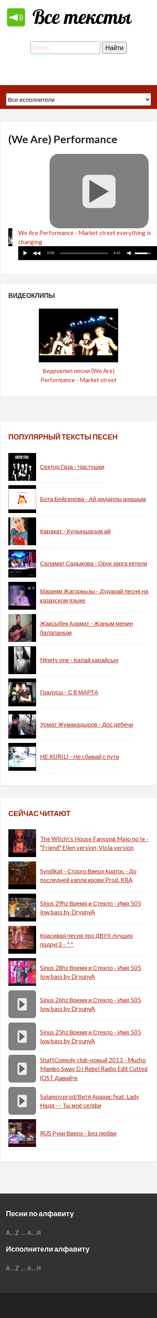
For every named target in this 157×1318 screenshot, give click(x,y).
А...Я (34, 1232)
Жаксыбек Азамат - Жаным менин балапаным (86, 628)
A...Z (12, 1232)
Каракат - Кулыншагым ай (75, 531)
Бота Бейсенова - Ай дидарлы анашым (93, 498)
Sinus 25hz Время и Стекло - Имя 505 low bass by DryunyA (90, 1036)
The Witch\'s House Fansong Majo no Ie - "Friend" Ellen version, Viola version (94, 843)
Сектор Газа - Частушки (72, 466)
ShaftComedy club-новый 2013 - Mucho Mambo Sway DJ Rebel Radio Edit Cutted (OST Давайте (93, 1068)
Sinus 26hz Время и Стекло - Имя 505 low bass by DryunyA (90, 1004)
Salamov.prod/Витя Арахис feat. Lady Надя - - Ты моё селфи (89, 1101)
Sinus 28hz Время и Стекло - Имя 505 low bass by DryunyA (90, 972)
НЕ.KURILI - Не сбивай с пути (79, 756)
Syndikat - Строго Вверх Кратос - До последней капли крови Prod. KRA (88, 875)
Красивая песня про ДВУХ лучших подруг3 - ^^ (86, 940)
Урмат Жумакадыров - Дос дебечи (86, 724)
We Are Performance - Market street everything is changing (84, 237)
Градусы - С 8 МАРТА (69, 692)
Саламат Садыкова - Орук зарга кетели (93, 563)
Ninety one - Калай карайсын (79, 659)
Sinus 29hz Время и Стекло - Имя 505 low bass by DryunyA (90, 908)
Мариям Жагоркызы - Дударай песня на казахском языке (94, 595)
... (23, 1232)
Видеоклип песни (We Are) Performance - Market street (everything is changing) (78, 379)
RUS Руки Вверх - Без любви (78, 1133)
